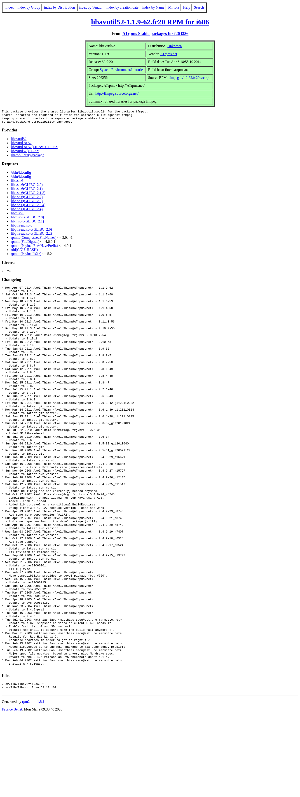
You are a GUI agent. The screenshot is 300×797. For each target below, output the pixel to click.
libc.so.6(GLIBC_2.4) (27, 212)
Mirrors (173, 7)
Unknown (174, 46)
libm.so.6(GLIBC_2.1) (27, 224)
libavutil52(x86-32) (25, 154)
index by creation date (122, 7)
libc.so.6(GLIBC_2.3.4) (28, 208)
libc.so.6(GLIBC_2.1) (27, 191)
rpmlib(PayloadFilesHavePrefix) (34, 248)
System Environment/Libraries (122, 70)
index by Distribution (59, 7)
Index (9, 7)
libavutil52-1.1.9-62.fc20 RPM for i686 (150, 22)
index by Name (153, 7)
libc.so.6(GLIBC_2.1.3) (28, 195)
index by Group (28, 7)
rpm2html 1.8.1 (33, 783)
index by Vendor (91, 7)
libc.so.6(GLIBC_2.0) (27, 187)
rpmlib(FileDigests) (25, 244)
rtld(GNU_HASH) (24, 252)
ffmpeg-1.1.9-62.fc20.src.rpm (190, 77)
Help (186, 7)
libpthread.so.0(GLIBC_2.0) (31, 232)
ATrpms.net (168, 54)
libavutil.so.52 (21, 145)
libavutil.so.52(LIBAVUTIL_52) (34, 150)
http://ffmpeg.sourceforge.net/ (116, 93)
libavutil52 (18, 141)
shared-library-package (27, 158)
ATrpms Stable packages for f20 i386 (155, 33)
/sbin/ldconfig (21, 175)
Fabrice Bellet (12, 791)
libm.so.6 (17, 216)
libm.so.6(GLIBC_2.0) (27, 220)
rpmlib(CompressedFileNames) (33, 240)
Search (199, 7)
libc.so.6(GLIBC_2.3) (27, 204)
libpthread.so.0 (21, 228)
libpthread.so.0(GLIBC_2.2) (31, 236)
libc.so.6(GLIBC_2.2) (27, 199)
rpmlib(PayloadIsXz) (26, 256)
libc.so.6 (17, 183)
